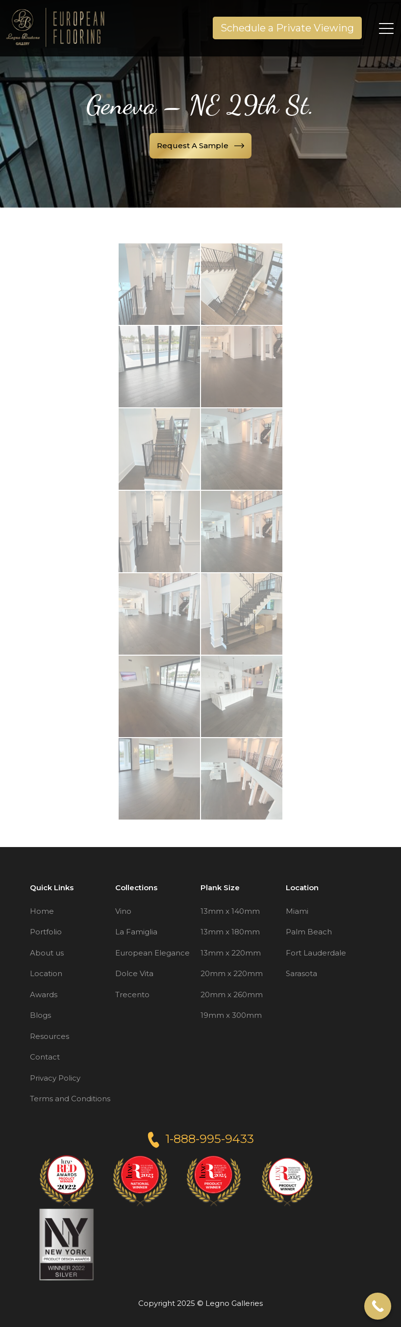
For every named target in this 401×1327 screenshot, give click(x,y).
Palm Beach (309, 931)
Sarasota (301, 973)
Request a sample (200, 145)
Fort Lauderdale (316, 952)
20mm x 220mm (231, 973)
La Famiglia (136, 931)
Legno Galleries (234, 1303)
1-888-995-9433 (201, 1139)
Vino (123, 911)
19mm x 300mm (231, 1015)
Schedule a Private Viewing (287, 28)
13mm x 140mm (230, 911)
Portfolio (46, 931)
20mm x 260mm (231, 994)
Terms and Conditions (70, 1098)
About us (47, 952)
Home (42, 911)
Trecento (132, 994)
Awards (43, 994)
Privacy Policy (55, 1078)
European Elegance (152, 952)
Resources (49, 1036)
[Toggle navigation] (387, 28)
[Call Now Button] (377, 1306)
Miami (297, 911)
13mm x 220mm (230, 952)
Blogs (40, 1015)
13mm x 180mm (230, 931)
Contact (45, 1057)
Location (46, 973)
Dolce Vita (134, 973)
